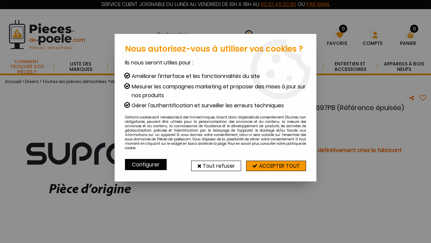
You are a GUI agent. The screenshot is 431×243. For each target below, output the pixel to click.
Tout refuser (211, 164)
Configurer (146, 164)
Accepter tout (274, 164)
